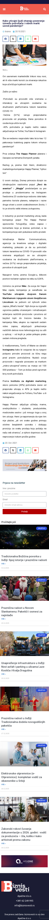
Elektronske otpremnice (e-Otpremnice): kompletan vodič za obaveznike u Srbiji (21, 777)
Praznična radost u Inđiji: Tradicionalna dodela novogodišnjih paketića (23, 722)
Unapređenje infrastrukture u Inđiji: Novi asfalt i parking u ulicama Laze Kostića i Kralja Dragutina (23, 667)
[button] (4, 9)
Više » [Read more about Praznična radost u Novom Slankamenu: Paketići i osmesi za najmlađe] (3, 619)
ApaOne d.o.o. (25, 896)
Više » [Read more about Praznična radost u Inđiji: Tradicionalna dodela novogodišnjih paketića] (3, 729)
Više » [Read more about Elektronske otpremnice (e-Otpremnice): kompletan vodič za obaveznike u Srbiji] (3, 784)
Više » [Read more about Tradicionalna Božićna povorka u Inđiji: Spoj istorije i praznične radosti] (3, 564)
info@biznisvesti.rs (25, 905)
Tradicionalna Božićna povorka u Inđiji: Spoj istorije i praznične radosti (24, 558)
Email (5, 499)
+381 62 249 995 (24, 900)
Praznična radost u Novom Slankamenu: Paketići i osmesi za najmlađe (21, 611)
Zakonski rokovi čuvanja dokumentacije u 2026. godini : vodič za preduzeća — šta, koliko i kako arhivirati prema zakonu (23, 834)
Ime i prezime (9, 488)
